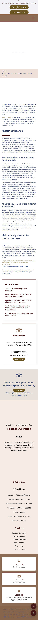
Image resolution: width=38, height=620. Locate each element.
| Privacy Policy (19, 612)
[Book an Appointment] (33, 613)
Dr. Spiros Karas (19, 482)
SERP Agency (27, 617)
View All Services (19, 549)
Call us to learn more (19, 395)
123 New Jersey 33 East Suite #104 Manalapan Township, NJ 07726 (19, 343)
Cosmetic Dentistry (19, 539)
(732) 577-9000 (19, 352)
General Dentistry (19, 533)
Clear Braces (19, 543)
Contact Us (19, 390)
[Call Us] (33, 606)
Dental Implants (19, 536)
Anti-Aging (19, 546)
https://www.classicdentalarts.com (15, 266)
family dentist (7, 104)
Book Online (19, 359)
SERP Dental (7, 617)
